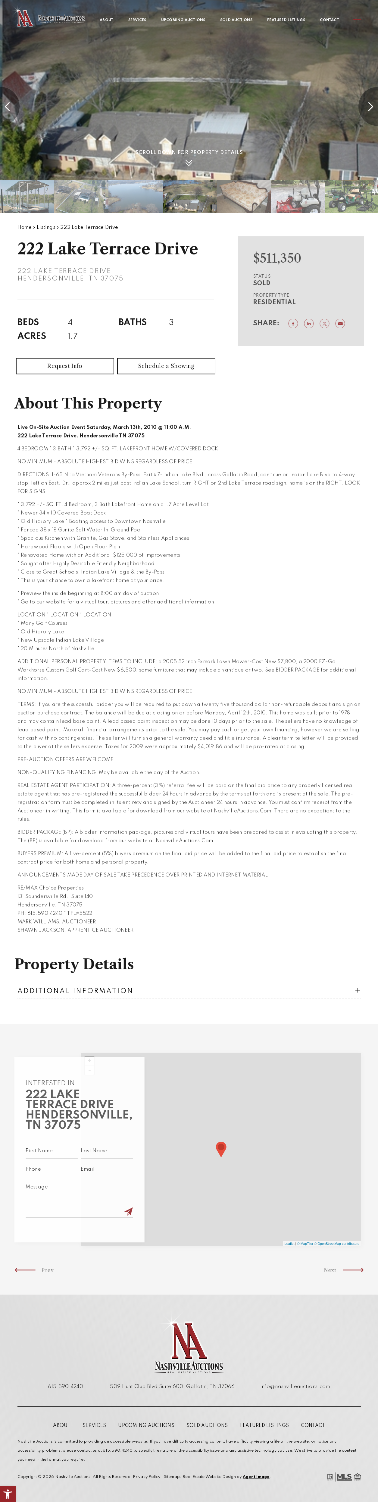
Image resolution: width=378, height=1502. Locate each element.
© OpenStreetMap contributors (336, 1243)
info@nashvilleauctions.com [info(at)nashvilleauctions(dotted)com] (295, 1386)
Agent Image (256, 1477)
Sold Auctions (236, 20)
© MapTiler (305, 1243)
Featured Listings (286, 20)
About (106, 20)
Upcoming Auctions (183, 20)
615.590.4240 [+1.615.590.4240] (65, 1386)
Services (137, 20)
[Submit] (106, 1212)
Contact (329, 20)
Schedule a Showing (166, 388)
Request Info (64, 388)
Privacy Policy (146, 1477)
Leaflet (290, 1243)
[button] (8, 1494)
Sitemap (172, 1477)
